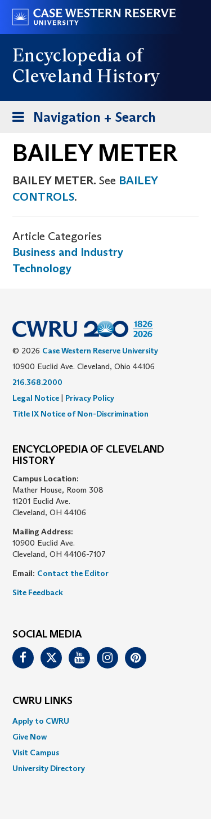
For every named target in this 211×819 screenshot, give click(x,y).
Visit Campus (35, 752)
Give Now (29, 737)
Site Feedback (37, 592)
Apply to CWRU (40, 721)
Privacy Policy (89, 398)
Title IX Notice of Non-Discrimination (80, 414)
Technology (41, 268)
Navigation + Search (80, 119)
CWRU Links (42, 701)
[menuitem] (105, 721)
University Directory (48, 768)
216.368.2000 (37, 382)
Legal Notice (35, 398)
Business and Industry (67, 252)
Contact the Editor (73, 573)
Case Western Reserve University (100, 351)
